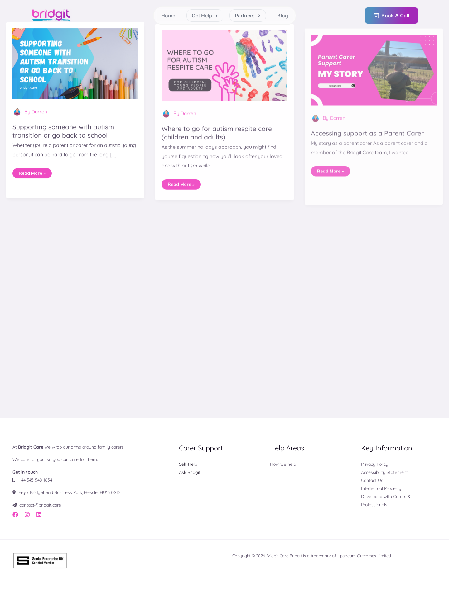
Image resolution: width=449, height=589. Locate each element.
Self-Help (188, 464)
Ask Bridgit (189, 472)
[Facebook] (15, 514)
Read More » (32, 176)
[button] (204, 15)
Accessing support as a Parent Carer (370, 149)
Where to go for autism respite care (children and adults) (219, 141)
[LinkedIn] (39, 514)
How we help (283, 464)
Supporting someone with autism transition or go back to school (65, 135)
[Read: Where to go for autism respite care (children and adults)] (224, 73)
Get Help (205, 15)
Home (168, 15)
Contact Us (372, 480)
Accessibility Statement (384, 472)
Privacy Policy (374, 464)
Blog (282, 15)
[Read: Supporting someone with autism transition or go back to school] (75, 67)
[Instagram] (27, 514)
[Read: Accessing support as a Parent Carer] (374, 85)
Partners (248, 15)
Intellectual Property (381, 488)
